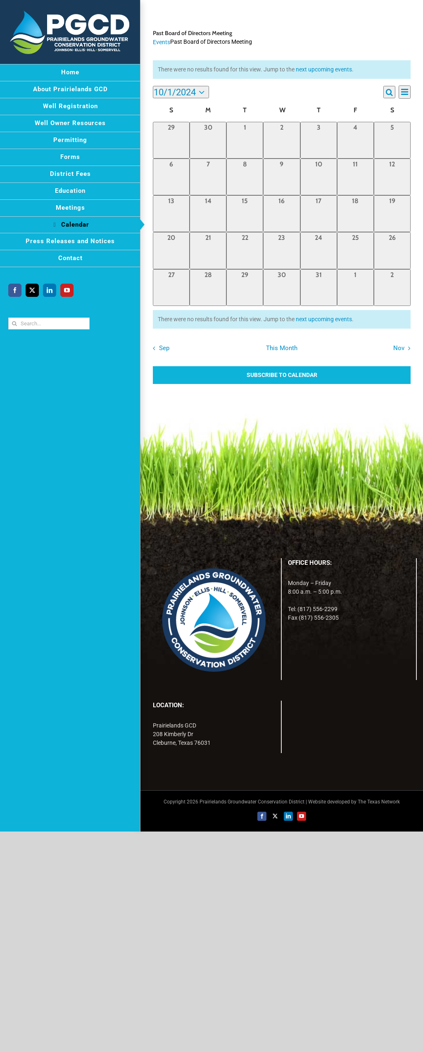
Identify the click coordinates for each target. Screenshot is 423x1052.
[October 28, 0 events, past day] (208, 287)
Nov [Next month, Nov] (398, 348)
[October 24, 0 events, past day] (318, 250)
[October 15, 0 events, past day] (244, 213)
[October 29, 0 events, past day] (244, 287)
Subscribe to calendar (282, 375)
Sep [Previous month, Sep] (164, 348)
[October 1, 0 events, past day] (244, 140)
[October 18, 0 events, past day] (355, 213)
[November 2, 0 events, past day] (392, 287)
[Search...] (49, 323)
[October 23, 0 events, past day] (281, 250)
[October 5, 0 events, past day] (392, 140)
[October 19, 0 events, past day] (392, 213)
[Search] (14, 323)
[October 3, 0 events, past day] (318, 140)
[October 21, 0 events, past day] (208, 250)
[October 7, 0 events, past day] (208, 177)
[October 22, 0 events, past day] (244, 250)
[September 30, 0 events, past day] (208, 140)
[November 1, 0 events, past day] (355, 287)
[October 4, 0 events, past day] (355, 140)
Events (161, 42)
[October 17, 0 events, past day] (318, 213)
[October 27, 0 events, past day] (171, 287)
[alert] (282, 319)
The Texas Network (379, 802)
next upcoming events (324, 69)
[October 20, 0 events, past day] (171, 250)
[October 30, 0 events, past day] (281, 287)
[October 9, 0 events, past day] (281, 177)
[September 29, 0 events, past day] (171, 140)
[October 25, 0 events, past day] (355, 250)
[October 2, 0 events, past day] (281, 140)
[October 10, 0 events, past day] (318, 177)
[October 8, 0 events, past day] (244, 177)
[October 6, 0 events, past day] (171, 177)
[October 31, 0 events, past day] (318, 287)
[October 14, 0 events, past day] (208, 213)
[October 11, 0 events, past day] (355, 177)
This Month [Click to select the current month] (281, 348)
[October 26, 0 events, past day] (392, 250)
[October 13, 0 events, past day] (171, 213)
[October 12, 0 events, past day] (392, 177)
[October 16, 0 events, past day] (281, 213)
